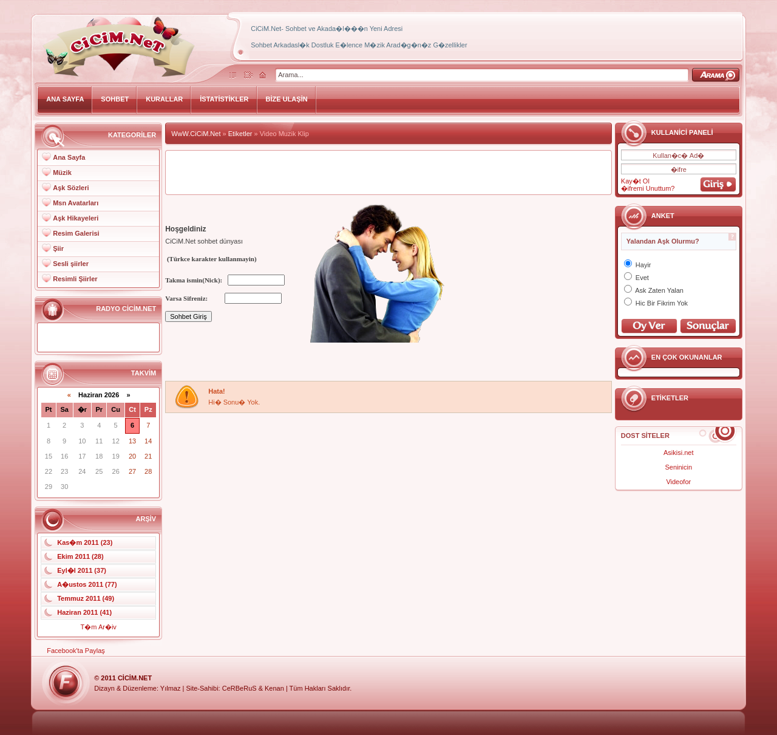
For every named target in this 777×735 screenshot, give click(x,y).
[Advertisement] (388, 172)
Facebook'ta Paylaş (76, 650)
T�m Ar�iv (99, 627)
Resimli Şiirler (75, 278)
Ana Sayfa (69, 157)
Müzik (62, 172)
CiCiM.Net (135, 678)
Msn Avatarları (75, 203)
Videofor (678, 481)
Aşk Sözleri (71, 187)
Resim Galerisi (76, 233)
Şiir (58, 248)
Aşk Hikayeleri (75, 218)
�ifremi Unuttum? (648, 188)
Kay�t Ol (635, 181)
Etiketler (240, 133)
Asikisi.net (678, 452)
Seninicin (678, 467)
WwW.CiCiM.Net (195, 133)
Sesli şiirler (71, 263)
